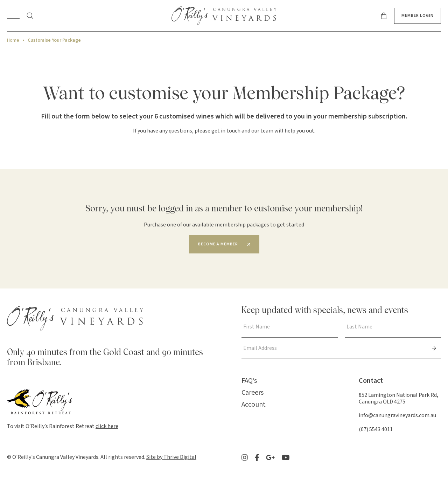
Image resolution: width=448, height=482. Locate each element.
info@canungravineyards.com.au (397, 415)
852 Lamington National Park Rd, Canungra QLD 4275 (398, 398)
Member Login (417, 16)
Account (253, 404)
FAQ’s (249, 381)
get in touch (225, 131)
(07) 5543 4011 (376, 429)
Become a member (218, 244)
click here (107, 426)
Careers (252, 393)
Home (13, 40)
